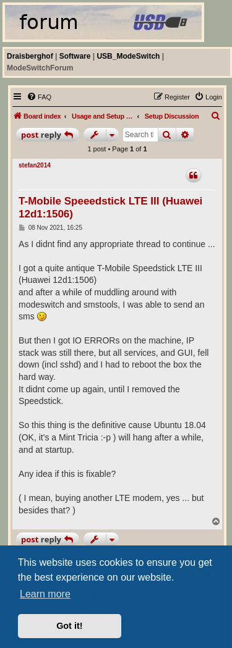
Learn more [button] (45, 594)
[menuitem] (39, 97)
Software (75, 56)
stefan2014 (35, 165)
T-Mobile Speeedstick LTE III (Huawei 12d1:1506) (110, 207)
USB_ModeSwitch (128, 56)
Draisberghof (30, 56)
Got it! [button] (69, 626)
